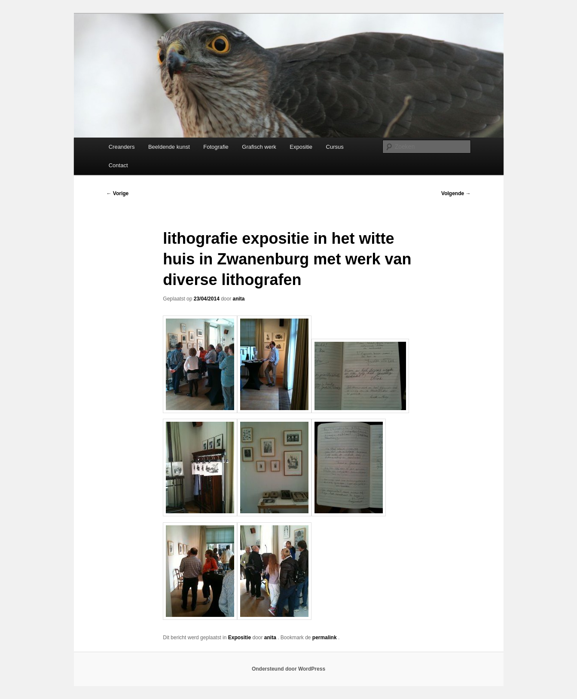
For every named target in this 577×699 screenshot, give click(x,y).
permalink (325, 638)
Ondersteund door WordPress (288, 669)
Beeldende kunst (169, 147)
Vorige (118, 193)
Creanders (122, 147)
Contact (118, 165)
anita (239, 299)
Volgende (455, 193)
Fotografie (216, 147)
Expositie (301, 147)
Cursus (335, 147)
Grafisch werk (259, 147)
